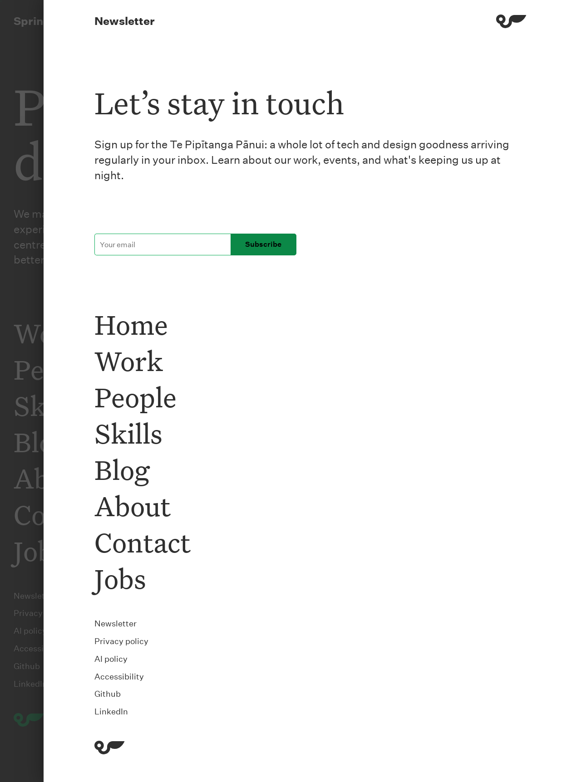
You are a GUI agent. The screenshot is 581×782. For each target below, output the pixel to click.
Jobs (120, 578)
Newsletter (115, 623)
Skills (128, 432)
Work (128, 360)
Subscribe (263, 244)
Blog (121, 469)
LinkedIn (111, 711)
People (135, 396)
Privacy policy (121, 641)
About (132, 505)
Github (107, 694)
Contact (142, 541)
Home (131, 324)
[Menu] (511, 23)
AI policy (111, 659)
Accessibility (119, 676)
